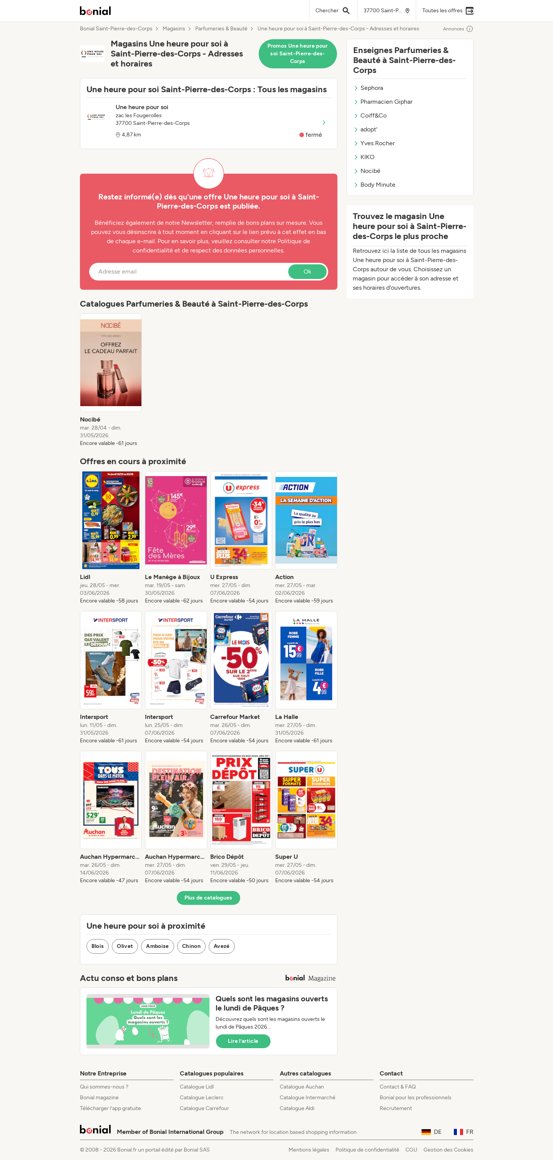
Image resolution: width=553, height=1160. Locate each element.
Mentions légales (309, 1150)
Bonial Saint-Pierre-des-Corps (116, 29)
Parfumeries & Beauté (221, 29)
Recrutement (396, 1108)
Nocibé (366, 170)
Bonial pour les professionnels (416, 1097)
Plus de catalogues (208, 897)
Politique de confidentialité (367, 1150)
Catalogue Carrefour (204, 1108)
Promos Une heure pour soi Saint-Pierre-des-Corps (297, 54)
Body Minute (374, 184)
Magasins (174, 29)
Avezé (222, 946)
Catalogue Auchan (302, 1087)
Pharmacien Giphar (382, 101)
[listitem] (111, 380)
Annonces (458, 29)
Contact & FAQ (398, 1087)
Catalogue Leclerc (202, 1097)
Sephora (368, 87)
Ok (307, 271)
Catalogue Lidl (197, 1087)
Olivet (125, 946)
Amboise (157, 946)
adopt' (365, 129)
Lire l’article (243, 1041)
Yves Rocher (374, 143)
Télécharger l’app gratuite (110, 1108)
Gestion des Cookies (448, 1150)
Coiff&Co (370, 115)
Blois (97, 946)
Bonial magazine (99, 1097)
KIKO (363, 157)
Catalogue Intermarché (307, 1097)
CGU (411, 1150)
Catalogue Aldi (297, 1108)
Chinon (191, 946)
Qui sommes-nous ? (104, 1087)
